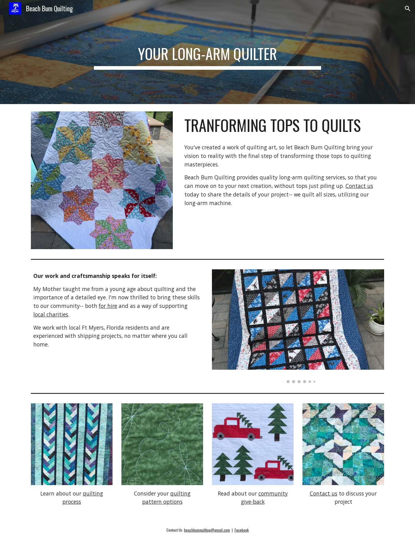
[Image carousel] (298, 326)
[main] (207, 52)
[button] (407, 8)
